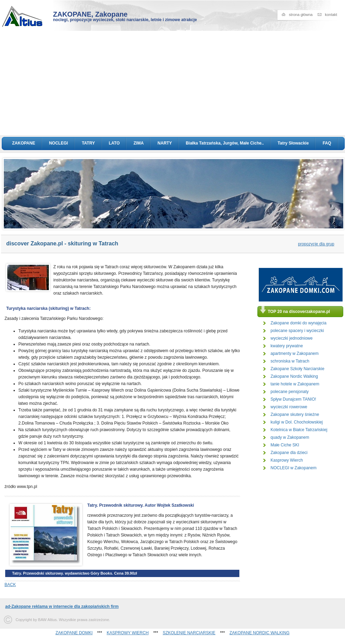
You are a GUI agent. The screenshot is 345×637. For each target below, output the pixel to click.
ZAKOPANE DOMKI (73, 632)
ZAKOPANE (23, 143)
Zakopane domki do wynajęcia (298, 323)
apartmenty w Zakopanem (295, 353)
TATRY (88, 143)
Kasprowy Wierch (287, 460)
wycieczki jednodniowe (291, 338)
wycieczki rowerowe (289, 406)
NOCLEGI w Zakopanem (294, 467)
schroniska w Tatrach (290, 361)
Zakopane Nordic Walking (294, 376)
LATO (114, 143)
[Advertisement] (172, 83)
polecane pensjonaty (290, 391)
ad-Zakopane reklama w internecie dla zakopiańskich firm (61, 606)
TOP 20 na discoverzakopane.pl (299, 311)
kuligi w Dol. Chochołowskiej (297, 422)
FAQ (326, 143)
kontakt (331, 14)
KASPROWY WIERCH (128, 632)
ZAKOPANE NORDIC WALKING (260, 632)
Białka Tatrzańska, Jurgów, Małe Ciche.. (225, 143)
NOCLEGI (58, 143)
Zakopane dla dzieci (289, 452)
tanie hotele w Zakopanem (295, 384)
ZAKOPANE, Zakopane (90, 14)
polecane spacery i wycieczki (297, 330)
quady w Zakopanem (290, 437)
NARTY (165, 143)
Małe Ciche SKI (285, 445)
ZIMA (138, 143)
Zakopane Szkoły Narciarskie (297, 368)
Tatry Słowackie (293, 143)
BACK (10, 584)
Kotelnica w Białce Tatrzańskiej (299, 429)
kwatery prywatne (287, 345)
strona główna (301, 14)
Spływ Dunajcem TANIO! (293, 399)
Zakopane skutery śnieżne (295, 414)
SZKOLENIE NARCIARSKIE (189, 632)
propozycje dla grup (316, 244)
